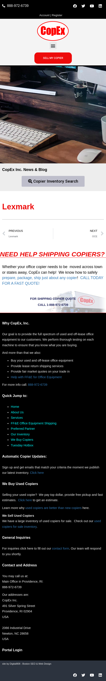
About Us (17, 412)
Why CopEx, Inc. (15, 323)
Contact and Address (19, 565)
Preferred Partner (23, 428)
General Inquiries (16, 537)
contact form (60, 548)
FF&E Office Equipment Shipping (33, 423)
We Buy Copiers (22, 439)
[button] (53, 45)
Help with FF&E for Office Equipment (36, 377)
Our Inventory (20, 434)
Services (17, 417)
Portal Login (12, 650)
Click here (37, 472)
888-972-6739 (37, 384)
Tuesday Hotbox (22, 445)
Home (15, 406)
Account (44, 15)
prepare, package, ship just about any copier (39, 278)
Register (57, 15)
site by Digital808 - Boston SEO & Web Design (26, 663)
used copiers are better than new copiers (53, 508)
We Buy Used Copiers (20, 484)
